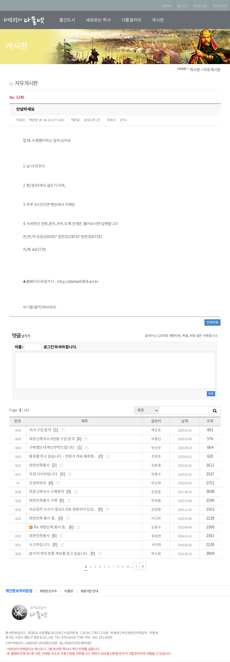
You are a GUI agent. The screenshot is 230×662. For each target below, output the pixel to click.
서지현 (156, 545)
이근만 (156, 519)
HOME (166, 6)
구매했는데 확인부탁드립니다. (52, 448)
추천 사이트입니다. (44, 474)
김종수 (156, 528)
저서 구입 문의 (40, 430)
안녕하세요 (38, 483)
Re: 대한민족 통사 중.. (50, 527)
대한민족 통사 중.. (43, 518)
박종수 (156, 474)
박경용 (156, 501)
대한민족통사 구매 (43, 501)
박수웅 (156, 554)
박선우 (156, 448)
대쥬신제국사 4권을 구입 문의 (52, 439)
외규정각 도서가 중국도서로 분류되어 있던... (62, 509)
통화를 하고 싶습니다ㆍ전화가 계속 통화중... (63, 456)
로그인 (182, 6)
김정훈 (156, 492)
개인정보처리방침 (18, 591)
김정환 (156, 510)
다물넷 (68, 591)
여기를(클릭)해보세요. (40, 307)
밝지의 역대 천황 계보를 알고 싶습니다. (59, 554)
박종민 (156, 439)
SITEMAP (219, 6)
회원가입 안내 (89, 591)
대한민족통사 (39, 465)
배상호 (156, 430)
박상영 (33, 120)
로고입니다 (30, 20)
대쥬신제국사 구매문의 (47, 492)
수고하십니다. (40, 545)
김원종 (156, 466)
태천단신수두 (48, 591)
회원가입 (200, 6)
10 (128, 567)
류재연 (156, 536)
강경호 (156, 457)
